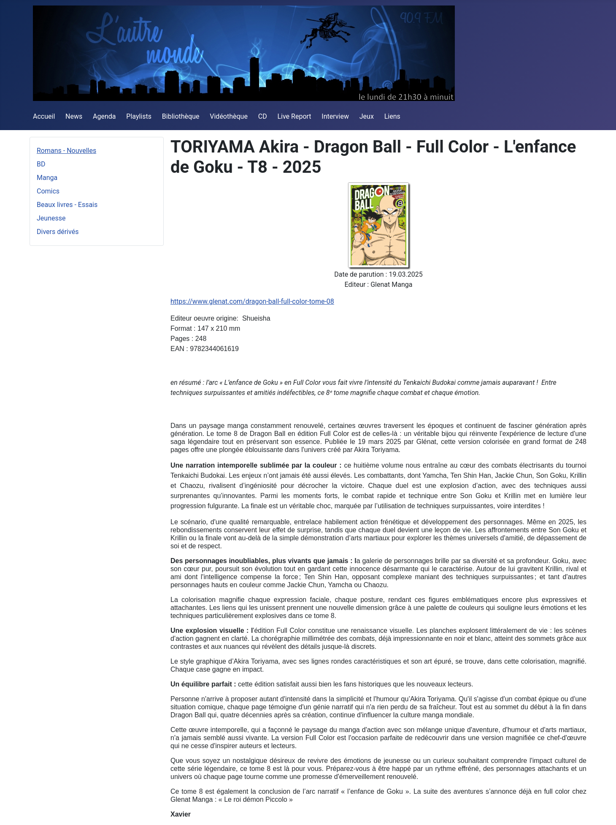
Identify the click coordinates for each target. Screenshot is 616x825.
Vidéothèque (229, 116)
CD (262, 116)
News (73, 116)
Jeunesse (51, 218)
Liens (392, 116)
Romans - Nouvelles (66, 151)
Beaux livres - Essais (67, 205)
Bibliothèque (181, 116)
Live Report (294, 116)
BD (41, 164)
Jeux (366, 116)
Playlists (138, 116)
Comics (48, 191)
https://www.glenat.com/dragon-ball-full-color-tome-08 (252, 301)
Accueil (44, 116)
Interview (335, 116)
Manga (47, 178)
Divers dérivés (57, 232)
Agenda (104, 116)
